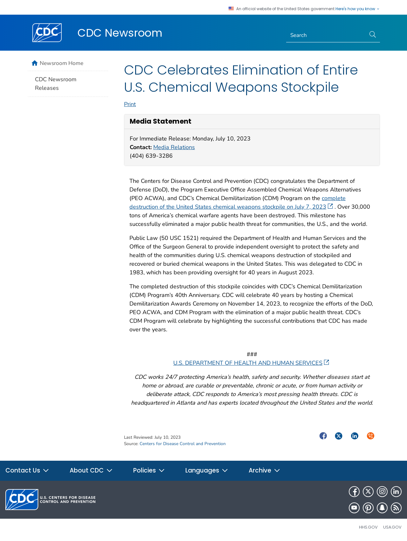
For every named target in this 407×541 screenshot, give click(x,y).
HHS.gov (368, 527)
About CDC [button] (91, 470)
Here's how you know (357, 9)
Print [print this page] (130, 104)
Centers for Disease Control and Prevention (183, 444)
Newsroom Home (61, 63)
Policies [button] (149, 470)
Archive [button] (264, 470)
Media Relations (174, 147)
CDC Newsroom (120, 32)
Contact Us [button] (27, 470)
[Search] (326, 35)
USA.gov (392, 527)
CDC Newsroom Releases (55, 84)
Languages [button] (206, 470)
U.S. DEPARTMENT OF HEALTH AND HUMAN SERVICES (251, 363)
